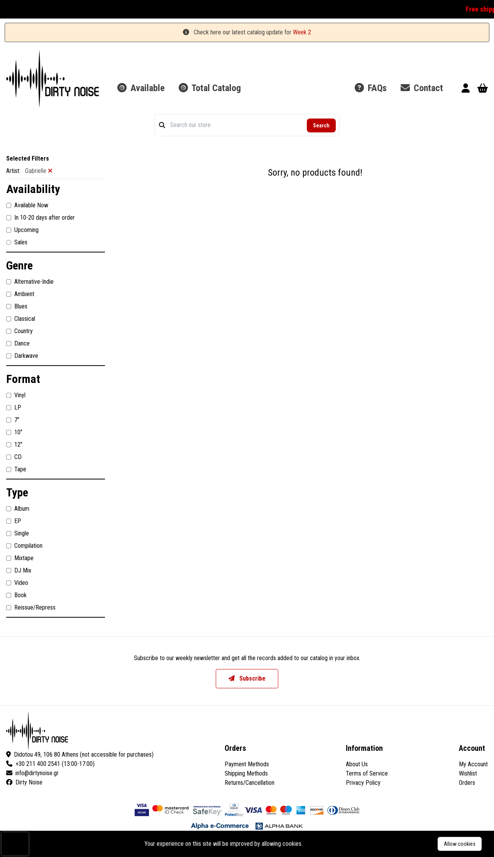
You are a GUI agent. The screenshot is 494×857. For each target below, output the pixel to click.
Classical (20, 318)
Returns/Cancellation (249, 782)
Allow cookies (459, 844)
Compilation (24, 545)
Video (17, 583)
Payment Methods (247, 764)
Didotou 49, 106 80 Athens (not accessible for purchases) (80, 754)
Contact (422, 88)
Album (17, 508)
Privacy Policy (363, 782)
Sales (16, 242)
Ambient (20, 294)
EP (13, 521)
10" (14, 432)
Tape (16, 469)
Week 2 (302, 32)
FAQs (371, 88)
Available (141, 88)
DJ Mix (18, 570)
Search (321, 125)
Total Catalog (210, 88)
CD (14, 457)
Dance (18, 343)
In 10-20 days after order (40, 217)
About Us (357, 764)
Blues (16, 306)
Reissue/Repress (31, 607)
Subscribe (247, 678)
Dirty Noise (24, 782)
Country (19, 331)
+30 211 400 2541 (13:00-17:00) (50, 763)
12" (14, 444)
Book (16, 595)
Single (17, 533)
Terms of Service (367, 773)
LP (13, 407)
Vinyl (15, 395)
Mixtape (20, 558)
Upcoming (22, 230)
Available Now (27, 205)
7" (12, 420)
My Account (473, 764)
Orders (467, 782)
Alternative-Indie (30, 281)
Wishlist (468, 773)
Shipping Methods (246, 773)
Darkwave (22, 356)
